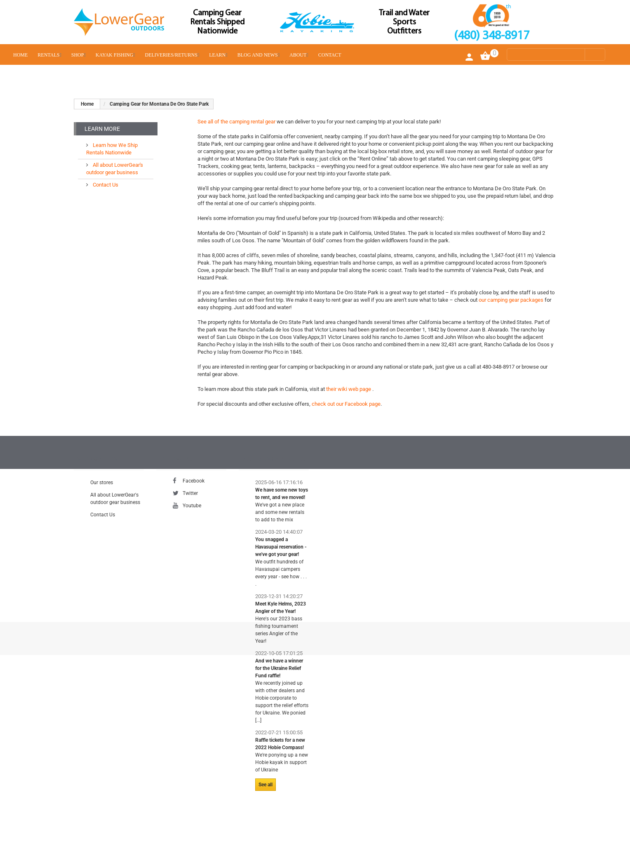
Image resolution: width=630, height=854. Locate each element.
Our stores (101, 485)
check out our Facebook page (346, 404)
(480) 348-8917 (491, 36)
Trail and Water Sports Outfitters (404, 22)
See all (266, 787)
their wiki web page (349, 389)
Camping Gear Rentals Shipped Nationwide (217, 22)
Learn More (102, 128)
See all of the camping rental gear (236, 121)
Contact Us (105, 181)
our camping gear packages (512, 300)
